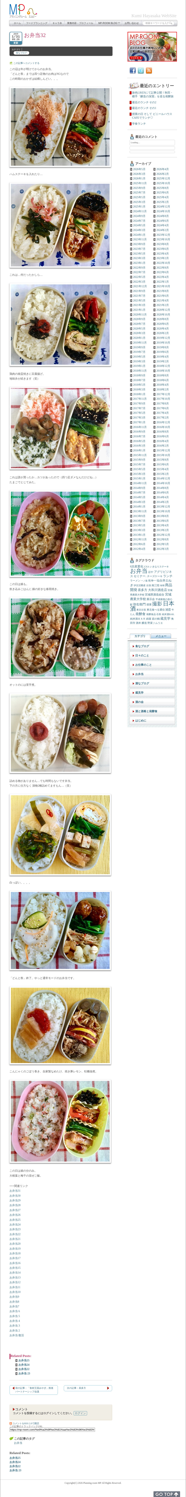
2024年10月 (163, 211)
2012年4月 (139, 548)
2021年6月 (162, 295)
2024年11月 (140, 211)
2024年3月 (139, 230)
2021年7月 (139, 295)
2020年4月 (162, 328)
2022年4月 (162, 277)
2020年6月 (162, 323)
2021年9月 (139, 291)
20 (19, 1243)
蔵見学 (139, 692)
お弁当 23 (24, 1373)
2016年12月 (163, 422)
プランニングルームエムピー (23, 11)
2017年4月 (162, 412)
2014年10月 (163, 483)
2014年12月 (163, 478)
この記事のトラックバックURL (26, 1426)
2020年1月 (139, 337)
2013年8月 (162, 516)
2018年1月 (139, 394)
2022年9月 (139, 267)
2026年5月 (139, 169)
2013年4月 (162, 525)
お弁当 (13, 1200)
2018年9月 (139, 375)
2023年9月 (139, 244)
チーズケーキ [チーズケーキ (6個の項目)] (155, 576)
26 (19, 1214)
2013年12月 (163, 506)
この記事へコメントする (26, 63)
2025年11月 (140, 183)
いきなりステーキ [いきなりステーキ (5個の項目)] (159, 566)
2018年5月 (139, 384)
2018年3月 (139, 389)
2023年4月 (162, 253)
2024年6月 (162, 220)
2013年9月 (139, 516)
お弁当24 (23, 1364)
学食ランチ (139, 123)
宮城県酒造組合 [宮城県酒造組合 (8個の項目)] (154, 594)
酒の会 (139, 702)
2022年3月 (139, 281)
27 (19, 1210)
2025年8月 (162, 188)
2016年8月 (162, 431)
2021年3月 (139, 305)
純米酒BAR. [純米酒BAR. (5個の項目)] (168, 614)
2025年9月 (139, 188)
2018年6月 (162, 380)
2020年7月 (139, 323)
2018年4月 (162, 384)
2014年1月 (139, 506)
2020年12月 (163, 309)
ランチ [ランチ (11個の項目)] (168, 576)
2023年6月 (162, 248)
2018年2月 (162, 389)
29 (19, 1200)
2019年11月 (140, 342)
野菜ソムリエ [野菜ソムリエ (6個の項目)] (155, 623)
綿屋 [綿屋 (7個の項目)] (148, 618)
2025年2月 (162, 202)
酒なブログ (142, 683)
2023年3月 (139, 258)
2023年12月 (163, 234)
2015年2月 (162, 473)
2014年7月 (139, 492)
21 (19, 1239)
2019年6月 (162, 351)
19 (19, 1248)
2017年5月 (139, 412)
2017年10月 (163, 398)
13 (19, 1277)
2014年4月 (162, 497)
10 (19, 1292)
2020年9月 (139, 319)
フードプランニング (36, 23)
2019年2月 (162, 361)
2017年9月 (139, 403)
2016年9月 (139, 431)
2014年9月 (139, 488)
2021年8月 (162, 291)
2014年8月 (162, 488)
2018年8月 (162, 375)
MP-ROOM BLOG (109, 23)
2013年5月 (139, 525)
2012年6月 (139, 544)
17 (19, 1258)
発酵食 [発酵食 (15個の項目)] (140, 614)
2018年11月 (140, 370)
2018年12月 (163, 366)
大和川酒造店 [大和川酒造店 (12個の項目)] (157, 590)
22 (19, 1234)
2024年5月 (139, 225)
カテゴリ (140, 636)
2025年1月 (139, 206)
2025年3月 (139, 202)
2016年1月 (139, 450)
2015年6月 (162, 464)
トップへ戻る (166, 1494)
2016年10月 (163, 427)
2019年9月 (139, 347)
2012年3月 (162, 548)
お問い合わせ (132, 23)
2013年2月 (162, 530)
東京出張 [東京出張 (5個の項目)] (141, 610)
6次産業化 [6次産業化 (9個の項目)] (136, 566)
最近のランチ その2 (144, 102)
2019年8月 (162, 347)
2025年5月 (139, 197)
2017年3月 (139, 417)
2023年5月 (139, 253)
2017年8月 (162, 403)
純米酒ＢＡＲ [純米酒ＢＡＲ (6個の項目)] (138, 618)
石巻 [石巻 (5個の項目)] (158, 614)
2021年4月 (162, 300)
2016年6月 (162, 436)
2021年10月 (163, 286)
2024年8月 (162, 216)
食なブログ (21, 53)
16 (19, 1263)
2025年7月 (139, 192)
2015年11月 (140, 455)
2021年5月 (139, 300)
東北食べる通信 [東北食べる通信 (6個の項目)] (156, 609)
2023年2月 (162, 258)
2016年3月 (139, 445)
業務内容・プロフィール (80, 23)
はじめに (140, 720)
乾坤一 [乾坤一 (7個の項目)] (152, 580)
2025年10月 (163, 183)
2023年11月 (140, 239)
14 (19, 1272)
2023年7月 (139, 248)
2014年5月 (139, 497)
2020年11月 (140, 314)
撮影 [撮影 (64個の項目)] (157, 603)
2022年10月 (163, 262)
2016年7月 (139, 436)
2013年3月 (139, 530)
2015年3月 (139, 473)
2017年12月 (163, 394)
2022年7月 (139, 272)
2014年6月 (162, 492)
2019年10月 (163, 342)
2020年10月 (163, 314)
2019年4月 (162, 356)
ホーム (17, 23)
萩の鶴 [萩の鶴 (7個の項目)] (156, 618)
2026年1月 (139, 178)
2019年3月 (139, 361)
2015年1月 (139, 478)
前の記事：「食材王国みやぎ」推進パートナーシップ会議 (34, 1390)
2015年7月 (139, 464)
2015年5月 (139, 469)
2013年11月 (140, 511)
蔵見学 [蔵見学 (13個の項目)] (165, 618)
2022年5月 (139, 277)
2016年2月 (162, 445)
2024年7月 (139, 220)
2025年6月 (162, 192)
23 (19, 1229)
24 (19, 1224)
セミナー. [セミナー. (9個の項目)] (140, 576)
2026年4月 (162, 169)
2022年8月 (162, 267)
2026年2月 (162, 173)
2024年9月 (139, 216)
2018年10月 (163, 370)
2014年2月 (162, 502)
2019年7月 (139, 351)
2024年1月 (139, 234)
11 (19, 1287)
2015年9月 (139, 459)
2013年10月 (163, 511)
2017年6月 (162, 408)
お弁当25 (23, 1360)
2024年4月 (162, 225)
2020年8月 (162, 319)
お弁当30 (15, 1195)
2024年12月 (163, 206)
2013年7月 (139, 520)
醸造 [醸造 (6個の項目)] (144, 623)
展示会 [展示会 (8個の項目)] (151, 599)
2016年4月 (162, 441)
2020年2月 (162, 333)
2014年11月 (140, 483)
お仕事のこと (143, 664)
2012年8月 (162, 539)
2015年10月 (163, 455)
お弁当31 (15, 1190)
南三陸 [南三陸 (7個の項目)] (155, 585)
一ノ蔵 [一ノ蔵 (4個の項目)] (144, 581)
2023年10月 (163, 239)
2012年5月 (162, 544)
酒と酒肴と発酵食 (146, 711)
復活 (21, 1335)
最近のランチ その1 (144, 108)
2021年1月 (139, 309)
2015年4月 (162, 469)
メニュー (160, 636)
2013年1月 (139, 534)
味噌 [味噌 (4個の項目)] (162, 585)
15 (19, 1267)
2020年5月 (139, 328)
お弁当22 (23, 1369)
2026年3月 (139, 173)
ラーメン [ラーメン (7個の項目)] (135, 580)
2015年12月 (163, 450)
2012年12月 (163, 534)
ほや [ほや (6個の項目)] (150, 572)
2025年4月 (162, 197)
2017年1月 (139, 422)
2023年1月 (139, 262)
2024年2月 (162, 230)
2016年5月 (139, 441)
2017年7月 (139, 408)
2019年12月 (163, 337)
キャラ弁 (57, 23)
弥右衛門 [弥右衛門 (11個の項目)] (139, 604)
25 (19, 1219)
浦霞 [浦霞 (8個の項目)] (168, 609)
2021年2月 (162, 305)
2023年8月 (162, 244)
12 (19, 1282)
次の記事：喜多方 (76, 1388)
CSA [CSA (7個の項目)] (146, 566)
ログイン (80, 1413)
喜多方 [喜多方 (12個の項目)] (142, 590)
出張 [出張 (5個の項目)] (148, 585)
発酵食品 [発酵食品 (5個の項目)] (151, 614)
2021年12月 (140, 286)
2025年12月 (163, 178)
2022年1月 (162, 281)
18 (19, 1253)
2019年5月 (139, 356)
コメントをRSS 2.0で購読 (24, 1423)
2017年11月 (140, 398)
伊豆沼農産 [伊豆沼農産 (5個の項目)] (140, 585)
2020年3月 (139, 333)
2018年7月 (139, 380)
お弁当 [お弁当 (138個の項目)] (138, 571)
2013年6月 (162, 520)
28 (19, 1205)
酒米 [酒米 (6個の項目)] (138, 623)
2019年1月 (139, 366)
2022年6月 (162, 272)
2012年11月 (140, 539)
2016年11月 (140, 427)
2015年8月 (162, 459)
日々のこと (142, 655)
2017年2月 (162, 417)
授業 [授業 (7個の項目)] (149, 604)
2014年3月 (139, 502)
